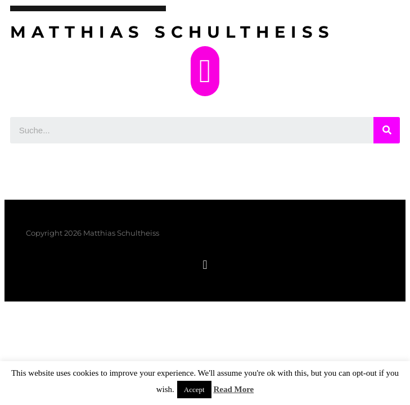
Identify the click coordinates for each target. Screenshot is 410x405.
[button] (205, 71)
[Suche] (386, 130)
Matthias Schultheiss (172, 32)
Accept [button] (194, 389)
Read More (233, 389)
